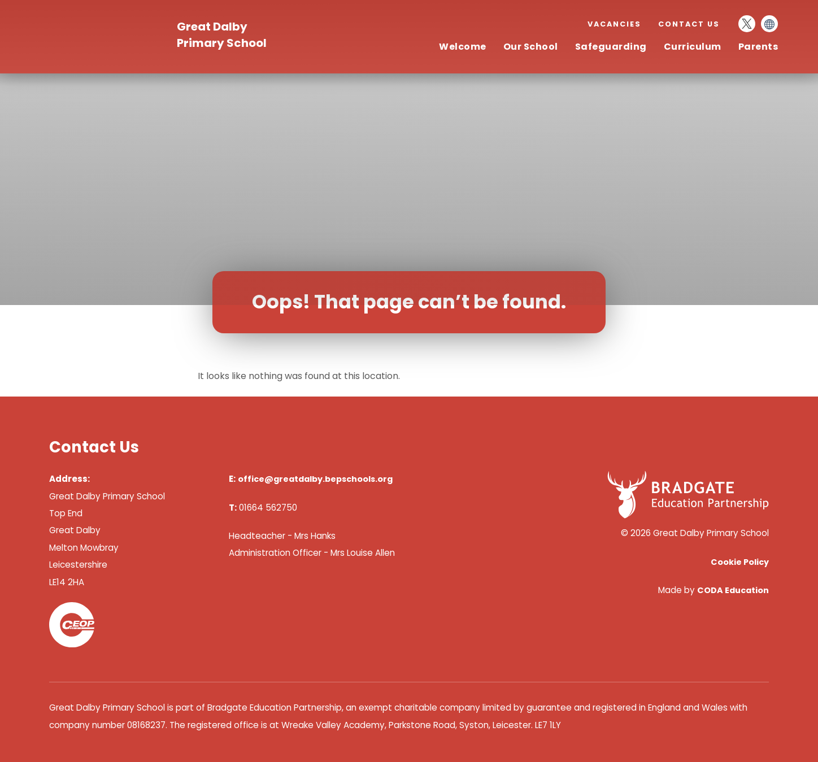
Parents (758, 46)
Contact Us (689, 24)
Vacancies (614, 24)
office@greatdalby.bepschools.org (315, 479)
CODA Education (733, 590)
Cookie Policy (740, 562)
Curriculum (692, 46)
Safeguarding (611, 46)
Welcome (462, 46)
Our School (530, 46)
